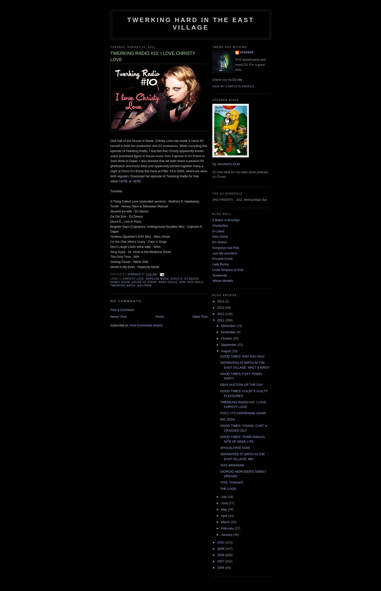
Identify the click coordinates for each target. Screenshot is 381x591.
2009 (221, 549)
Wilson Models (222, 281)
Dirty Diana (220, 236)
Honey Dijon (120, 282)
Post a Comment (122, 310)
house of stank (144, 282)
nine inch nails (191, 282)
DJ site (237, 79)
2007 (221, 561)
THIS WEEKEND (232, 465)
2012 (221, 314)
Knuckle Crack (222, 258)
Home (160, 316)
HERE (123, 181)
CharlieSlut (220, 225)
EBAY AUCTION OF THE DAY (241, 385)
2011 (221, 320)
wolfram (144, 285)
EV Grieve (219, 242)
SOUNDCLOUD (228, 164)
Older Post (200, 316)
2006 (221, 567)
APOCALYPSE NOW (235, 448)
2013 (221, 307)
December (229, 326)
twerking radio (123, 285)
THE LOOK (228, 489)
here (227, 172)
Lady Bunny (220, 264)
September (229, 345)
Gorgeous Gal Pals (225, 248)
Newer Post (118, 316)
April (224, 516)
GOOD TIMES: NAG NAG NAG (242, 356)
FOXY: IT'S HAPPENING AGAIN (243, 413)
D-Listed (218, 231)
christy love (133, 278)
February (228, 528)
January (227, 534)
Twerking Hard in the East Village (190, 23)
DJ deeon (191, 278)
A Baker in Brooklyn (226, 220)
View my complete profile (233, 86)
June (225, 503)
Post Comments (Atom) (146, 325)
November (229, 332)
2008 (221, 555)
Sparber (247, 52)
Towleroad (219, 275)
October (227, 338)
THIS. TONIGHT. (232, 482)
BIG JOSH (227, 419)
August (226, 351)
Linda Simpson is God (227, 270)
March (226, 522)
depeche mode (157, 278)
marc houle (167, 282)
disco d (176, 278)
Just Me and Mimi (224, 253)
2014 (221, 301)
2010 (221, 542)
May (224, 509)
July (224, 497)
